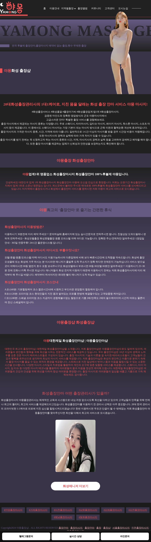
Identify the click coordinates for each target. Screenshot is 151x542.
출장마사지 (76, 527)
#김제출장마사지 (113, 510)
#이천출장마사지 (63, 510)
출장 (98, 527)
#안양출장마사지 (13, 510)
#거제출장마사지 (38, 510)
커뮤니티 (96, 8)
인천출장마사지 (140, 527)
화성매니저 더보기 (75, 486)
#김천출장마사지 (138, 510)
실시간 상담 (75, 536)
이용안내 (54, 8)
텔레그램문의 (26, 536)
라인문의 (124, 536)
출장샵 (107, 527)
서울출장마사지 (121, 527)
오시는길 (123, 8)
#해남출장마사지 (63, 517)
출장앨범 (82, 8)
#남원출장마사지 (88, 510)
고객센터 (110, 8)
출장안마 (63, 527)
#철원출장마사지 (88, 517)
